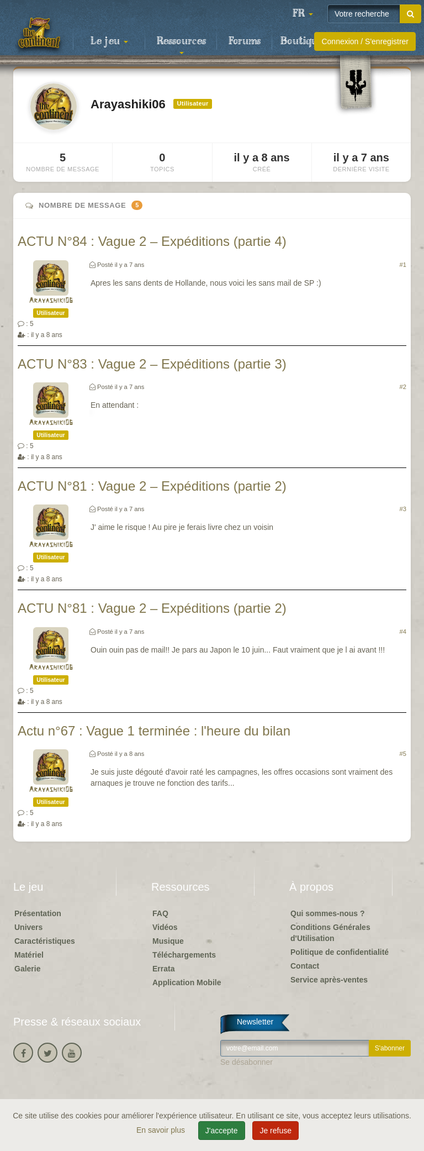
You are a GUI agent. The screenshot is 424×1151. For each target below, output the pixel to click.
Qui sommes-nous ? (327, 913)
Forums (245, 41)
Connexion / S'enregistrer (365, 41)
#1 (403, 264)
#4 (403, 631)
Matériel (29, 954)
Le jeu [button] (109, 41)
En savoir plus (161, 1130)
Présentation (37, 913)
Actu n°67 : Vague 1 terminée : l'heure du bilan (154, 730)
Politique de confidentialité (339, 952)
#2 (403, 386)
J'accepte (221, 1130)
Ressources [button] (181, 44)
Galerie (27, 968)
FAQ (160, 913)
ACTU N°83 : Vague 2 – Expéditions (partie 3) (152, 363)
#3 (403, 509)
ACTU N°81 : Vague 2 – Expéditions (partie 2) (152, 486)
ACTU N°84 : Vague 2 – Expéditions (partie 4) (152, 241)
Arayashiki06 (51, 301)
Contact (304, 965)
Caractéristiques (44, 941)
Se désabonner (246, 1062)
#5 (403, 753)
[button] (302, 14)
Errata (163, 968)
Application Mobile (186, 982)
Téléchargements (184, 954)
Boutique (301, 41)
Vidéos (165, 927)
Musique (168, 941)
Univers (28, 927)
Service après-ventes (329, 979)
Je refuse (275, 1130)
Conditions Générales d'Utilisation (330, 933)
